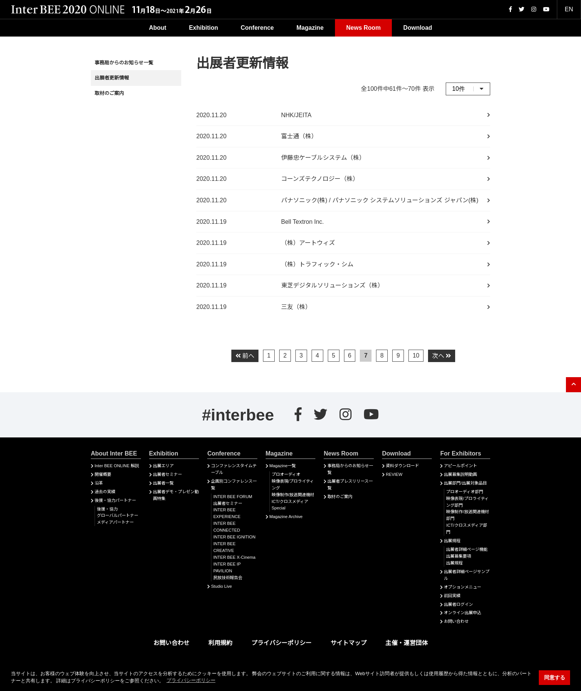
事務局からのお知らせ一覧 (124, 63)
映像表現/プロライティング (293, 484)
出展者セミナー (167, 474)
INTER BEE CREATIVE (224, 547)
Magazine (310, 27)
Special (279, 508)
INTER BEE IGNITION (234, 537)
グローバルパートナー (117, 515)
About (157, 27)
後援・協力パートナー (115, 500)
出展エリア (163, 465)
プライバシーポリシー (281, 643)
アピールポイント (460, 465)
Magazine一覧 (282, 465)
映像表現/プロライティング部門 (467, 502)
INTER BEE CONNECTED (226, 526)
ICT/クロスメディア (290, 501)
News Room (363, 27)
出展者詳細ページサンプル (466, 575)
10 (416, 355)
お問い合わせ (456, 621)
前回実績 (452, 595)
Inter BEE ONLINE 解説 (117, 465)
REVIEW (394, 474)
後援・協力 (107, 509)
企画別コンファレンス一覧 (234, 484)
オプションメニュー (462, 587)
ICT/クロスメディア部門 (466, 528)
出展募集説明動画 (460, 474)
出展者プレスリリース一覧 (350, 484)
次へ (441, 356)
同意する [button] (554, 677)
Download (417, 27)
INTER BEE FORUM (232, 496)
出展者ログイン (458, 604)
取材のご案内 (109, 93)
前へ (244, 356)
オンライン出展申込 (462, 612)
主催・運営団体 (406, 643)
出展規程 (452, 540)
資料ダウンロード (402, 465)
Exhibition (203, 27)
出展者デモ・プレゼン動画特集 (176, 495)
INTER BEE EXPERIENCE (226, 513)
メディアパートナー (115, 522)
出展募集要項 (458, 556)
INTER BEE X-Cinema (234, 557)
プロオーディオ (286, 474)
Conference (257, 27)
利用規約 (220, 643)
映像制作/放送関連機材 (293, 494)
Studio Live (221, 586)
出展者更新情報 (112, 78)
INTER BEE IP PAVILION (227, 567)
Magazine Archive (286, 516)
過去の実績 (105, 491)
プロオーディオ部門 (464, 491)
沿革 (99, 483)
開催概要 (103, 474)
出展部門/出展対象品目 (465, 483)
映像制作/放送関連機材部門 (467, 515)
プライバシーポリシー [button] (191, 680)
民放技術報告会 (227, 577)
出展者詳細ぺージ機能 (467, 549)
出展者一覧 (163, 483)
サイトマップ (348, 643)
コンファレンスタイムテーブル (234, 469)
